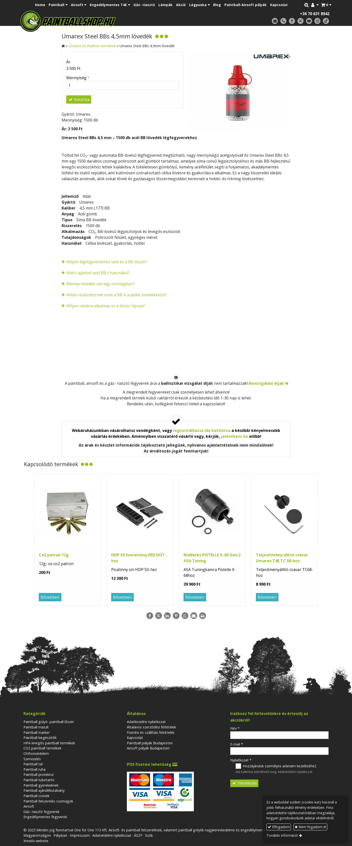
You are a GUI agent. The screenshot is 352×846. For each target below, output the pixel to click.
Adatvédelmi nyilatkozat (295, 771)
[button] (326, 5)
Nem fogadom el (310, 826)
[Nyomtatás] (202, 616)
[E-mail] (274, 21)
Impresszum (80, 835)
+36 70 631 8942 (315, 13)
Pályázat (60, 835)
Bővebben (50, 597)
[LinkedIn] (167, 616)
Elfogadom (279, 826)
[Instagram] (317, 21)
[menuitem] (40, 5)
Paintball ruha (34, 769)
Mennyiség (78, 77)
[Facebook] (292, 21)
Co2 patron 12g (54, 555)
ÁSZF (138, 835)
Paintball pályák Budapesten (150, 743)
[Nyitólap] (102, 21)
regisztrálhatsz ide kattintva (202, 430)
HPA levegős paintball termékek (49, 743)
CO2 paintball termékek (42, 748)
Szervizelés (32, 759)
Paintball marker (36, 732)
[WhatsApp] (185, 616)
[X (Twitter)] (300, 21)
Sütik (149, 835)
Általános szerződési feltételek (151, 727)
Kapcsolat (135, 737)
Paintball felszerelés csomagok (48, 801)
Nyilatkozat (241, 760)
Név (235, 728)
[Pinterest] (176, 616)
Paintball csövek (36, 795)
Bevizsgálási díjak (266, 383)
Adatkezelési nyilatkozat (146, 721)
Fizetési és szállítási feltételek (150, 732)
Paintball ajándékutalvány (44, 790)
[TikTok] (326, 21)
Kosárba (78, 99)
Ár (68, 62)
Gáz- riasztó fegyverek (41, 811)
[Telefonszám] (283, 21)
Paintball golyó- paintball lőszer (48, 721)
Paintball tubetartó (38, 780)
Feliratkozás (244, 783)
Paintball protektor (38, 774)
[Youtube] (309, 21)
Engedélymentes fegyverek (45, 816)
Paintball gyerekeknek (40, 785)
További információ (282, 835)
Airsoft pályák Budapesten (148, 748)
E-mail (236, 744)
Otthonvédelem (36, 753)
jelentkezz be (234, 436)
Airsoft (28, 806)
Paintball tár (33, 764)
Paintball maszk (36, 727)
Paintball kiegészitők (39, 737)
